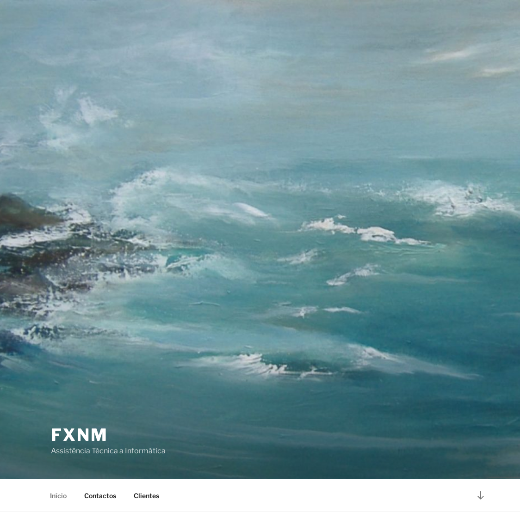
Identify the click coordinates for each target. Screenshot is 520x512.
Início (58, 496)
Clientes (146, 496)
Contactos (100, 496)
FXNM (79, 435)
